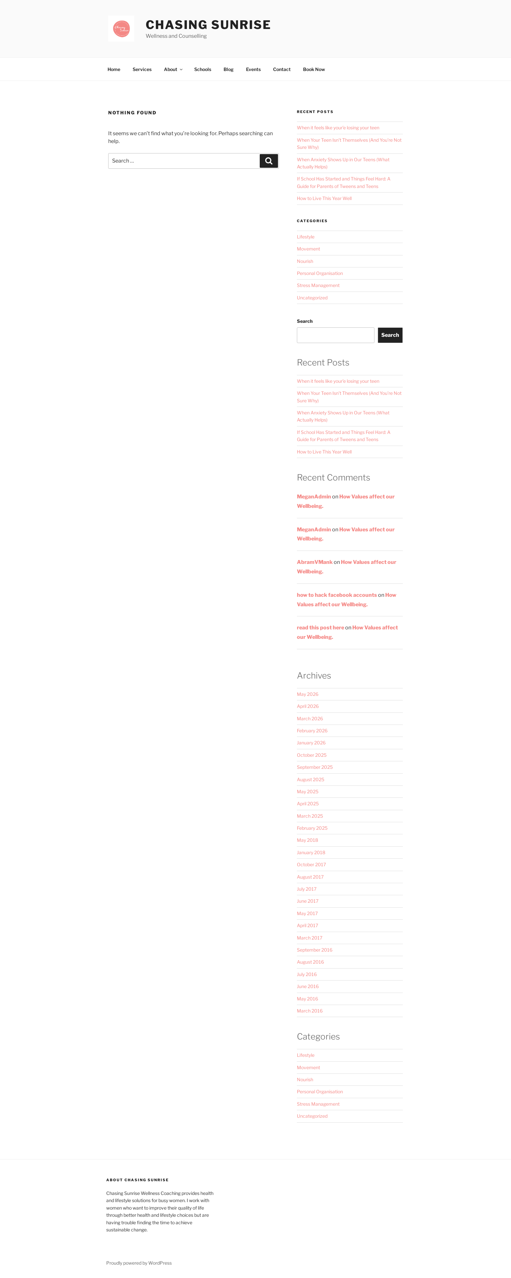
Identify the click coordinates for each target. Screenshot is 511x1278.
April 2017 (307, 925)
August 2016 (310, 962)
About (173, 69)
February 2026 (312, 730)
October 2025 (312, 755)
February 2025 (312, 828)
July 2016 (307, 974)
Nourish (305, 261)
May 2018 (307, 840)
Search (305, 321)
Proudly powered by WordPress (139, 1263)
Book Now (314, 69)
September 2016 (314, 950)
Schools (202, 69)
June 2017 (307, 901)
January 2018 (311, 852)
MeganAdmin (314, 497)
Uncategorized (312, 297)
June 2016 (308, 986)
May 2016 (307, 998)
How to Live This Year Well (324, 198)
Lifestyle (305, 236)
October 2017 (311, 864)
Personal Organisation (320, 273)
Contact (282, 69)
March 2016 (310, 1010)
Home (114, 69)
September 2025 (315, 767)
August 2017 (310, 877)
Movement (308, 248)
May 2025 (307, 791)
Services (142, 69)
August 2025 (310, 779)
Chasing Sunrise (208, 25)
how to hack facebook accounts (337, 595)
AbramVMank (315, 562)
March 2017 (309, 938)
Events (253, 69)
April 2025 (308, 803)
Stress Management (318, 285)
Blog (229, 69)
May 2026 (307, 694)
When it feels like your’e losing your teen (338, 127)
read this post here (320, 628)
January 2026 (311, 742)
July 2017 (306, 889)
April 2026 (308, 706)
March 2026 (310, 718)
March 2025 (310, 816)
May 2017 (307, 913)
